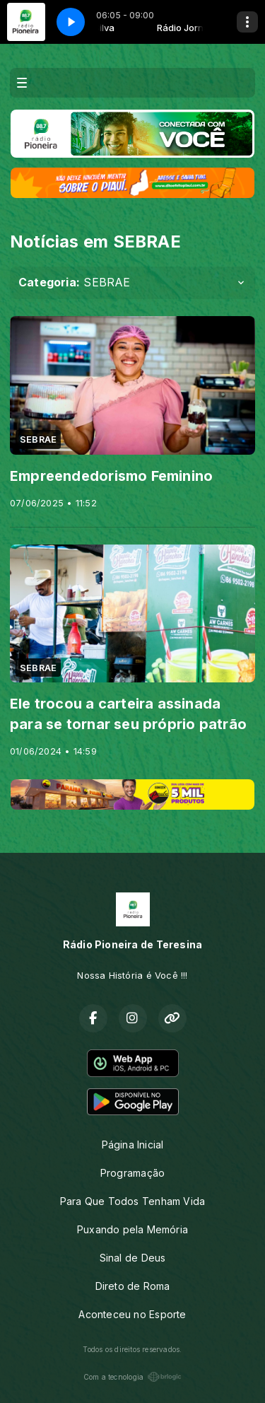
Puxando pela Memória (132, 1229)
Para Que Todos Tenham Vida (132, 1201)
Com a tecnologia (132, 1377)
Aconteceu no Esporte (132, 1314)
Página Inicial (133, 1145)
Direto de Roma (132, 1286)
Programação (132, 1173)
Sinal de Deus (133, 1258)
